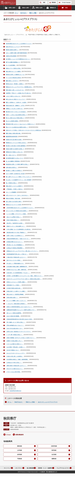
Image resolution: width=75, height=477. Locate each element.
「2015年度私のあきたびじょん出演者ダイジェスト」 (20, 207)
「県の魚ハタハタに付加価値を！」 (15, 245)
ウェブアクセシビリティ (36, 471)
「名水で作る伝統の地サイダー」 (14, 328)
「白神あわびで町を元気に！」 (14, 362)
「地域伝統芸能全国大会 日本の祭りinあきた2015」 (19, 319)
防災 (66, 7)
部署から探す (39, 7)
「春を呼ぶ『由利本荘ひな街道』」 (15, 223)
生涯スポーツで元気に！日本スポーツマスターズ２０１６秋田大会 (23, 130)
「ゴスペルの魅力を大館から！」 (14, 344)
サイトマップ (15, 468)
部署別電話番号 (19, 434)
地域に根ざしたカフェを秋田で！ (14, 186)
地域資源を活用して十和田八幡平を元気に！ (17, 164)
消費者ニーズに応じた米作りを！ (14, 108)
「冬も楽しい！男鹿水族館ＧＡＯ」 (15, 263)
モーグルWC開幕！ (11, 65)
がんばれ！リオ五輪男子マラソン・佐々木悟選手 (19, 179)
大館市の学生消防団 (11, 56)
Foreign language (66, 2)
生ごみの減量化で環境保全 (13, 161)
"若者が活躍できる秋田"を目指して (15, 149)
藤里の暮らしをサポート (12, 80)
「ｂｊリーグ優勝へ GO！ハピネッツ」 (16, 300)
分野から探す (12, 7)
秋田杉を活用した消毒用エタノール (15, 74)
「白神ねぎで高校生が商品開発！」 (15, 248)
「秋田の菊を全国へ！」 (12, 297)
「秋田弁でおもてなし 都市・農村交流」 (16, 269)
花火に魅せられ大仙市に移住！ (14, 201)
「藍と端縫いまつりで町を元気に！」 (16, 322)
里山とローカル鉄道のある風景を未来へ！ (17, 127)
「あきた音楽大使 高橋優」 (13, 316)
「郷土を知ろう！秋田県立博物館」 (15, 294)
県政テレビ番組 (32, 12)
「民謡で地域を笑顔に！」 (13, 220)
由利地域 (19, 454)
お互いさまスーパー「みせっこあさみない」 (17, 195)
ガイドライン (27, 468)
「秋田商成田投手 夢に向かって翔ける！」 (17, 254)
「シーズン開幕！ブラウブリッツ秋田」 (16, 214)
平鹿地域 (19, 459)
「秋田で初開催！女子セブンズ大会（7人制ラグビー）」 (21, 337)
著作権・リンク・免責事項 (54, 468)
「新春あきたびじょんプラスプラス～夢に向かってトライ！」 (22, 251)
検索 (44, 2)
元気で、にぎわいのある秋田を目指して (16, 114)
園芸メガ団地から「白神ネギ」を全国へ (16, 102)
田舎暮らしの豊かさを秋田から (14, 170)
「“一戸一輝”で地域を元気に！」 (14, 334)
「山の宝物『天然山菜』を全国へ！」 (16, 347)
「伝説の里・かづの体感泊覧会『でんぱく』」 (18, 272)
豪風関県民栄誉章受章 (12, 136)
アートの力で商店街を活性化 (13, 77)
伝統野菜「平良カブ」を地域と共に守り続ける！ (19, 93)
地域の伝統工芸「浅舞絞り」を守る (15, 105)
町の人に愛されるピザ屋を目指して (15, 118)
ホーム (16, 12)
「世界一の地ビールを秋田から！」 (15, 235)
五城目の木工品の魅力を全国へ (14, 139)
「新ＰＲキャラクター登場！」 (14, 260)
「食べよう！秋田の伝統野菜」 (14, 313)
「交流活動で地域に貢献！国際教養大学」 (17, 266)
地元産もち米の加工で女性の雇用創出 (16, 145)
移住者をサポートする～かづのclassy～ (16, 111)
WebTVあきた (23, 12)
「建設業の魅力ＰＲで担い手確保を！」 (16, 232)
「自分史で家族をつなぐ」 (13, 350)
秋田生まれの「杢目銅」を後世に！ (15, 83)
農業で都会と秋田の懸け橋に (13, 133)
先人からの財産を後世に (12, 121)
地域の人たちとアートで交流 (13, 204)
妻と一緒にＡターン (11, 155)
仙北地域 (53, 454)
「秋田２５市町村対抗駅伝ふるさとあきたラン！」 (19, 306)
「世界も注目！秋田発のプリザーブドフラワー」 (19, 331)
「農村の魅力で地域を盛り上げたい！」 (16, 365)
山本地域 (19, 450)
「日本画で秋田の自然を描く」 (14, 288)
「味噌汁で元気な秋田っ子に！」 (14, 340)
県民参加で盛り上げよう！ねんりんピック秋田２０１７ (20, 124)
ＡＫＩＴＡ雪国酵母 (11, 192)
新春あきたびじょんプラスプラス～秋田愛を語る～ (19, 87)
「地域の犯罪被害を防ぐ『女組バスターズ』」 (18, 238)
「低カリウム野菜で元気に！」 (14, 217)
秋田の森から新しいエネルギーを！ (15, 90)
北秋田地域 (54, 446)
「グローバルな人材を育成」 (13, 371)
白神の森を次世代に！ (12, 167)
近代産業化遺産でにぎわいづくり (14, 158)
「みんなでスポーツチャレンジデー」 (16, 353)
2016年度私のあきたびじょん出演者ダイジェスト (19, 43)
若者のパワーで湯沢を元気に (13, 68)
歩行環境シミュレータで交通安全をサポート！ (18, 59)
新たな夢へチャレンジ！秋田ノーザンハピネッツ (19, 176)
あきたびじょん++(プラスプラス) (47, 402)
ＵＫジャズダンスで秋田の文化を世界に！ (17, 210)
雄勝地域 (53, 459)
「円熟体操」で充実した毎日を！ (14, 189)
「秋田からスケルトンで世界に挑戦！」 (16, 282)
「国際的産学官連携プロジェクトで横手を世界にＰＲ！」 (21, 310)
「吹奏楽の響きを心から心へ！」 (14, 241)
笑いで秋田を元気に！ (12, 183)
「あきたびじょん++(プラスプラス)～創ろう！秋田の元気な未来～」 (24, 279)
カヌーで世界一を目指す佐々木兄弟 (15, 173)
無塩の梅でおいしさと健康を (13, 71)
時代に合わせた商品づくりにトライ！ (16, 99)
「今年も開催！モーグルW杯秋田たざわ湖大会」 (18, 229)
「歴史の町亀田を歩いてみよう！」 (15, 325)
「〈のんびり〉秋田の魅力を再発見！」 (16, 303)
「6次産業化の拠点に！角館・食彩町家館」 (17, 359)
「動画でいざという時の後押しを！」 (16, 226)
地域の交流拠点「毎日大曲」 (13, 198)
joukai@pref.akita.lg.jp (15, 390)
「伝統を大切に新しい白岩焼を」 (14, 356)
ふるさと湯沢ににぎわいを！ (13, 96)
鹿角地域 (19, 446)
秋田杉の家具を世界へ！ (12, 49)
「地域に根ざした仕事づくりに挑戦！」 (16, 291)
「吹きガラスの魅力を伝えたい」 (14, 368)
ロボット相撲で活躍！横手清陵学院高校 (16, 53)
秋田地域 (53, 450)
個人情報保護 (38, 468)
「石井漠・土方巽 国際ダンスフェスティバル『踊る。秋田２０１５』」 (25, 275)
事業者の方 (53, 7)
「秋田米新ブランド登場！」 (13, 285)
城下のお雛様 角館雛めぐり (13, 62)
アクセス (8, 434)
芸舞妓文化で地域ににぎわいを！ (14, 152)
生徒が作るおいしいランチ (13, 46)
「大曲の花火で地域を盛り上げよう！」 (16, 257)
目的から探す (25, 7)
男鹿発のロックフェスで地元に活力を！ (16, 142)
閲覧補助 (54, 2)
